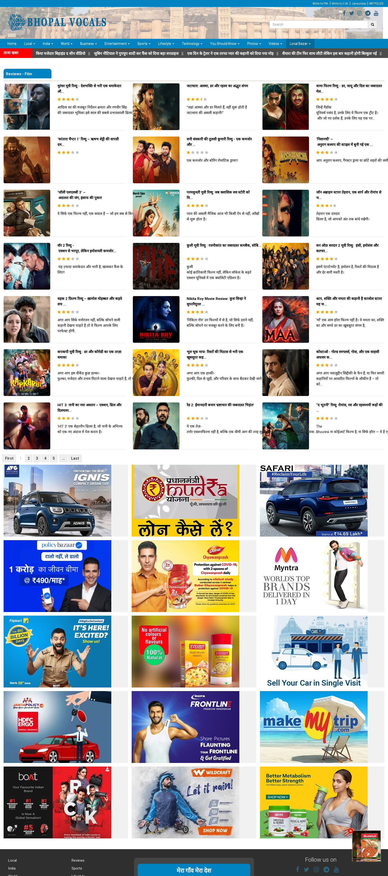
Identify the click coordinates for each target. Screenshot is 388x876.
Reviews (77, 860)
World (67, 44)
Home (12, 44)
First (9, 458)
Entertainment (117, 44)
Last (75, 458)
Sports (144, 44)
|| (153, 53)
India (48, 44)
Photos (254, 44)
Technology (192, 44)
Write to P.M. (321, 3)
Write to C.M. (340, 3)
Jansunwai (359, 3)
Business (88, 44)
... (63, 458)
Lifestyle (166, 44)
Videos (275, 44)
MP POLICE (376, 3)
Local (29, 44)
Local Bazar (300, 44)
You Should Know (225, 44)
